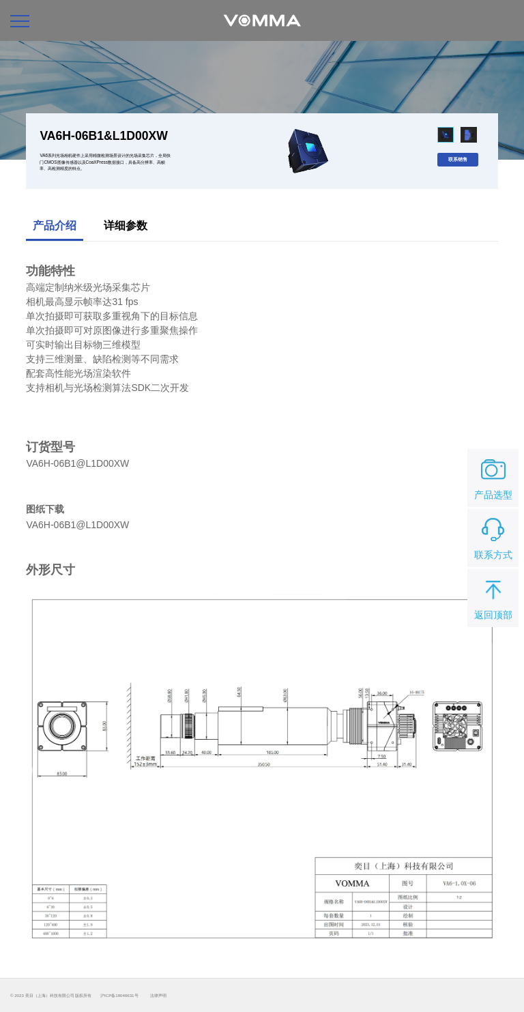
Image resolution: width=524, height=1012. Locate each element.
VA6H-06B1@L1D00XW (77, 524)
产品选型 (493, 477)
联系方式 (493, 537)
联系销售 (457, 159)
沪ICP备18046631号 (119, 995)
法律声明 (158, 995)
